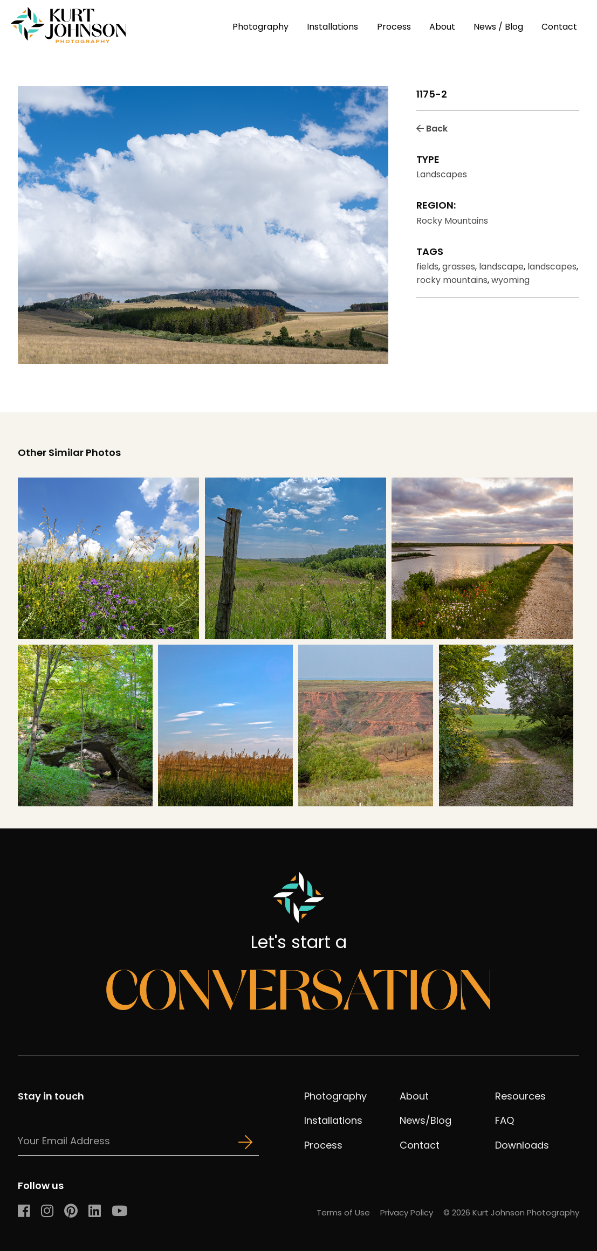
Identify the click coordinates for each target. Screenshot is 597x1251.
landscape (501, 266)
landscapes (552, 266)
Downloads (522, 1145)
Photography (260, 26)
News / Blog (498, 26)
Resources (520, 1096)
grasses (458, 266)
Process (394, 26)
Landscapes (441, 174)
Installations (332, 26)
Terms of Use (343, 1212)
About (442, 26)
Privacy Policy (406, 1212)
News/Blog (425, 1120)
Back (432, 128)
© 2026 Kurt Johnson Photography (511, 1212)
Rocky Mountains (452, 221)
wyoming (510, 280)
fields (427, 266)
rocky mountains (452, 280)
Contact (559, 26)
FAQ (504, 1120)
